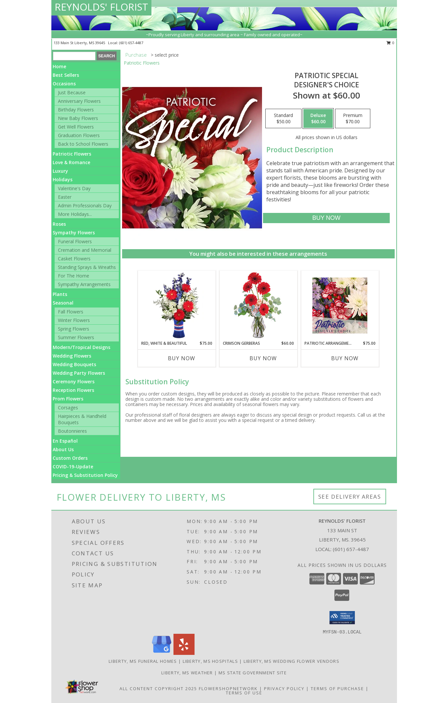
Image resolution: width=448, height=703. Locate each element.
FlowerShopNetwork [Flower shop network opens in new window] (228, 688)
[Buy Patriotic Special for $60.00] (326, 218)
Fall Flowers (70, 311)
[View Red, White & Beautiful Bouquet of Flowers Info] (176, 305)
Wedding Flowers (72, 356)
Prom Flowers (68, 398)
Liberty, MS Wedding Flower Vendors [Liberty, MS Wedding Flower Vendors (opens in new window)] (291, 661)
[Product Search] (74, 56)
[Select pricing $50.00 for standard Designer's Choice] (283, 118)
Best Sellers (66, 75)
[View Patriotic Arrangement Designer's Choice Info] (339, 305)
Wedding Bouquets (74, 364)
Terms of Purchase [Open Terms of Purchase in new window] (337, 688)
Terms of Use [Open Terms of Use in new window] (244, 693)
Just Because (72, 92)
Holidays (62, 179)
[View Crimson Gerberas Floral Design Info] (258, 305)
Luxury (60, 171)
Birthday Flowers (76, 109)
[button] (342, 617)
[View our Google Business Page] (161, 653)
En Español (65, 441)
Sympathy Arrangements (84, 284)
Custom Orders (70, 458)
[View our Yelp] (184, 653)
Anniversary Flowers (79, 101)
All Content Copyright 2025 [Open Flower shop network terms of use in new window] (158, 688)
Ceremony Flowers (73, 381)
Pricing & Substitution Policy (85, 475)
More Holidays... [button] (75, 214)
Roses (59, 224)
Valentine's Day (74, 188)
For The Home (73, 276)
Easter (64, 197)
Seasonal (63, 303)
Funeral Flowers (75, 241)
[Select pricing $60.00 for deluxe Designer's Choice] (318, 118)
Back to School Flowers (83, 144)
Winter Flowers (74, 320)
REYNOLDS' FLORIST (101, 7)
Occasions (64, 83)
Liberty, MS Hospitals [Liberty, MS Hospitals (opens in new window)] (210, 661)
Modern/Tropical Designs (81, 347)
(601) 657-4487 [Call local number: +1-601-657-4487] (131, 42)
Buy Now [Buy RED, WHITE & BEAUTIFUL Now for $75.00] (181, 358)
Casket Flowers (74, 258)
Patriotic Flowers (72, 154)
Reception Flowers (73, 390)
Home (59, 66)
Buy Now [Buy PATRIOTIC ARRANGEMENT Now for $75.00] (344, 358)
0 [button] (390, 42)
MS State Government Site (253, 673)
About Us (63, 449)
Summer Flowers (76, 337)
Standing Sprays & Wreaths (87, 267)
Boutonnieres (72, 431)
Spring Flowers (73, 329)
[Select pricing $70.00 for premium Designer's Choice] (352, 118)
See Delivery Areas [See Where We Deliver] (349, 496)
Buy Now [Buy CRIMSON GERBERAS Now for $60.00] (263, 358)
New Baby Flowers (78, 118)
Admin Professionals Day (85, 205)
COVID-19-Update (73, 466)
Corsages (68, 407)
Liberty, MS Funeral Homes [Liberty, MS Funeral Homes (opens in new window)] (143, 661)
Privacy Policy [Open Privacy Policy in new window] (284, 688)
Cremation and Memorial (84, 250)
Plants (60, 294)
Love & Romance (71, 162)
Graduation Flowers (79, 135)
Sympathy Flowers (74, 232)
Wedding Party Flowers (79, 373)
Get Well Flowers (76, 127)
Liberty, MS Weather (187, 673)
